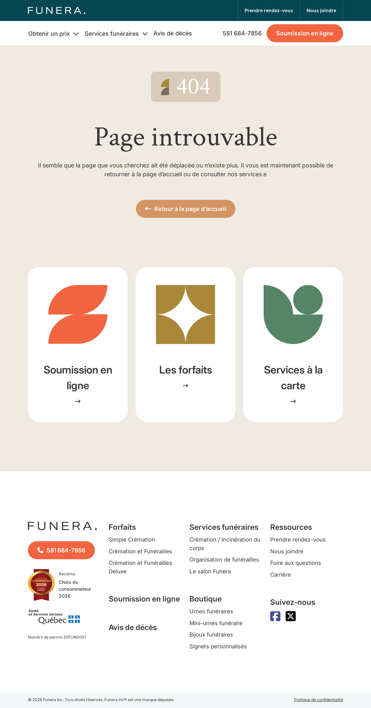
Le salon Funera (210, 571)
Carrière (280, 574)
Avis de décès (172, 33)
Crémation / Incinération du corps (224, 543)
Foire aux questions (295, 563)
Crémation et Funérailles (140, 551)
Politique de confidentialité (318, 699)
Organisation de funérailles (224, 559)
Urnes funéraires (211, 611)
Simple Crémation (132, 539)
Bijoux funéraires (211, 634)
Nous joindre (286, 551)
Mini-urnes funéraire (216, 623)
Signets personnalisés (218, 646)
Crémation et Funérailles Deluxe (140, 567)
